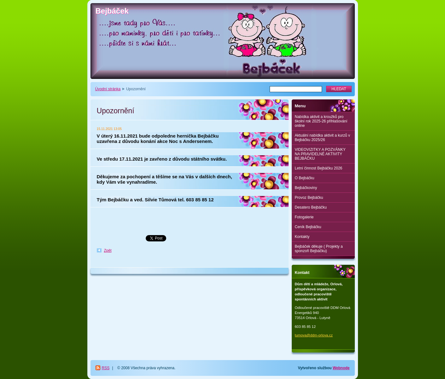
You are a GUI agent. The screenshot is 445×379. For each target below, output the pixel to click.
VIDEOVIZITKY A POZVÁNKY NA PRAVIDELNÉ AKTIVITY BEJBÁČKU (320, 154)
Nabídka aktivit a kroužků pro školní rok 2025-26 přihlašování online (321, 121)
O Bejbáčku (304, 178)
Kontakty (302, 236)
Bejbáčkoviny (306, 188)
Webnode (341, 368)
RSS (106, 368)
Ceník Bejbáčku (308, 227)
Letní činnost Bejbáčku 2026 (319, 168)
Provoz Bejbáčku (309, 197)
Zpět (108, 250)
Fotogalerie (304, 217)
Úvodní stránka (108, 89)
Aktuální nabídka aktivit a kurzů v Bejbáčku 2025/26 (322, 137)
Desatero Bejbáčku (311, 207)
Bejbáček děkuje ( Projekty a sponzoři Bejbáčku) (319, 248)
